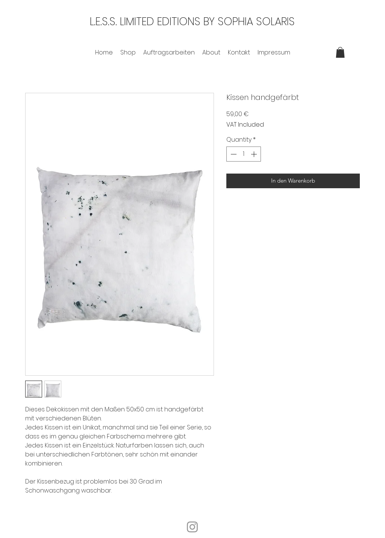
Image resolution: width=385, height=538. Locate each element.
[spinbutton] (243, 154)
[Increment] (254, 154)
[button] (340, 52)
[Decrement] (232, 154)
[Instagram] (192, 527)
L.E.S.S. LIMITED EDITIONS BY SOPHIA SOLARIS (192, 21)
